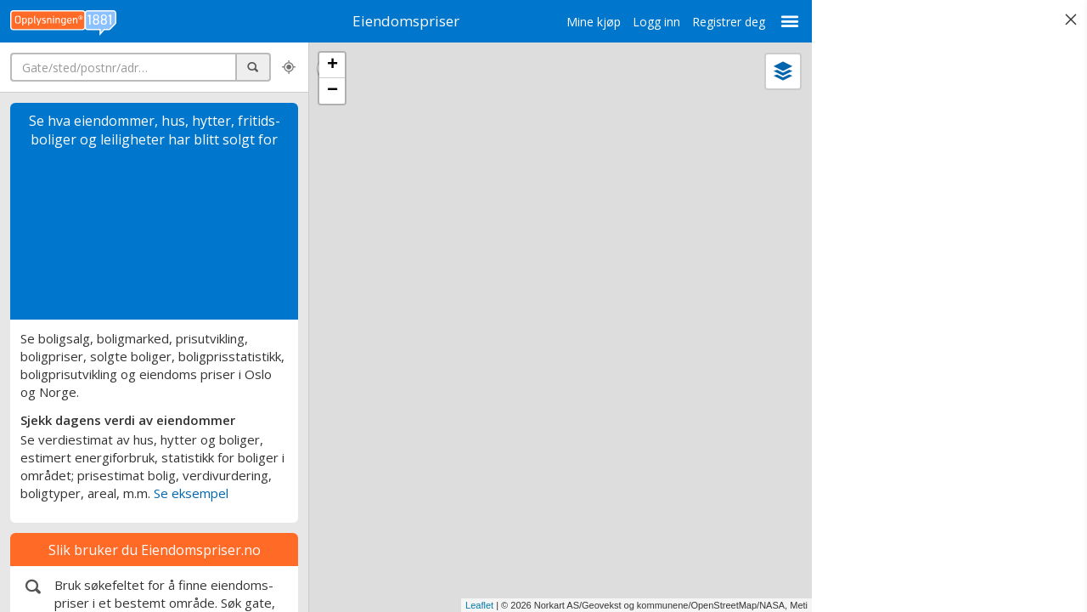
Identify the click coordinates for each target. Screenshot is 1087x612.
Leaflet (479, 605)
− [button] (332, 91)
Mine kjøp (593, 22)
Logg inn (656, 22)
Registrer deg (728, 22)
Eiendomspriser (405, 21)
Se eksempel (191, 493)
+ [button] (332, 65)
